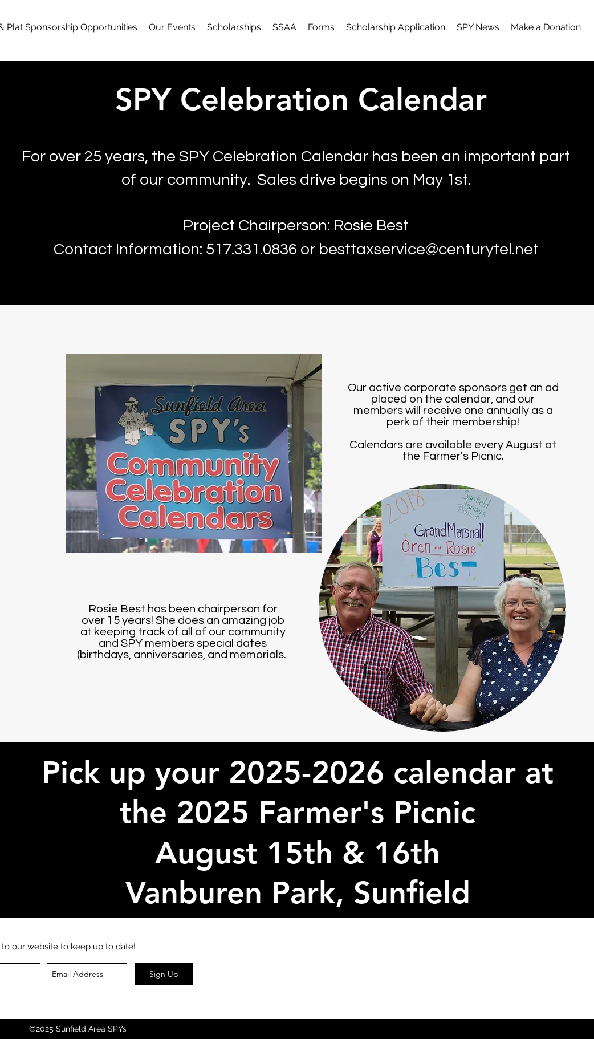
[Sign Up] (164, 974)
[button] (321, 27)
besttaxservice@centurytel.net (429, 249)
